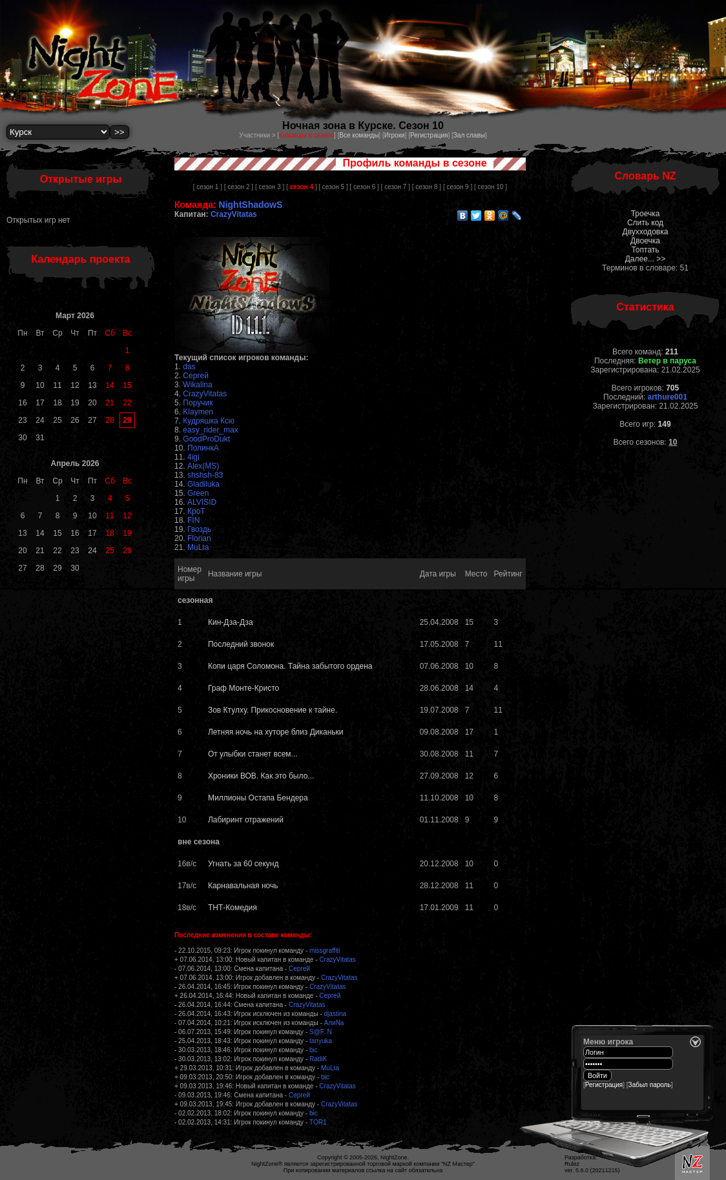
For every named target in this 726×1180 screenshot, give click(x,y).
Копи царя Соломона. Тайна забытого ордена (290, 666)
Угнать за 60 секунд (243, 863)
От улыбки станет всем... (253, 753)
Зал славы (469, 135)
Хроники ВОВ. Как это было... (261, 775)
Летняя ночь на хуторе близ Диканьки (276, 732)
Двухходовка (646, 231)
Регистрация (429, 135)
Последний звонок (241, 644)
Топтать (645, 249)
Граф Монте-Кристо (243, 688)
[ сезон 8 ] (426, 186)
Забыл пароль (649, 1084)
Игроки (394, 135)
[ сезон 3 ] (269, 186)
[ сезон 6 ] (364, 186)
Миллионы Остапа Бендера (258, 797)
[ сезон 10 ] (490, 186)
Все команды (359, 135)
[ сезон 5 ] (332, 186)
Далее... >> (645, 258)
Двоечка (645, 240)
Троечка (645, 213)
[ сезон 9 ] (457, 186)
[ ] (301, 186)
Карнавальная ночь (243, 885)
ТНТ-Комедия (232, 907)
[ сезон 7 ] (395, 186)
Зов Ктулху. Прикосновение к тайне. (272, 710)
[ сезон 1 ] (207, 186)
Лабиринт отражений (246, 819)
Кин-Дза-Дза (230, 622)
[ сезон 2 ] (238, 186)
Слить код (645, 222)
